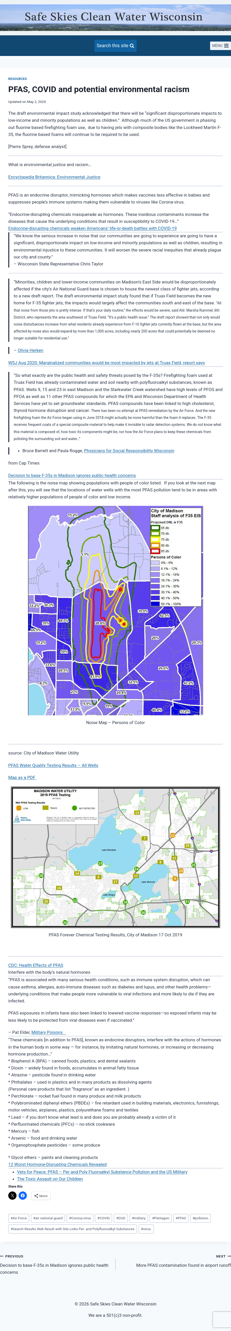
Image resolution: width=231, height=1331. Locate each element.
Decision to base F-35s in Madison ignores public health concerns (72, 475)
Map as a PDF (22, 777)
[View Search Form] (115, 46)
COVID (104, 1218)
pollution (200, 1218)
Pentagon (160, 1218)
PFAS (181, 1218)
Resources (17, 79)
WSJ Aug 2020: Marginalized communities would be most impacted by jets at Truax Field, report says (106, 362)
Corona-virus (80, 1218)
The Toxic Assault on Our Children (50, 1178)
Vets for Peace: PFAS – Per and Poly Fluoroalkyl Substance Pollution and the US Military (102, 1171)
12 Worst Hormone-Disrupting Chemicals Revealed (57, 1164)
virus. (146, 1229)
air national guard (48, 1218)
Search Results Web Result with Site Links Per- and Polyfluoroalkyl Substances (72, 1229)
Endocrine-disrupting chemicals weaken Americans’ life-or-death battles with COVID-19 (92, 228)
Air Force (19, 1218)
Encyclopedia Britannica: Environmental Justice (54, 177)
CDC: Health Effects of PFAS (35, 965)
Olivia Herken (30, 350)
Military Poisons (48, 1032)
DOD (120, 1218)
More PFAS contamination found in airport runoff (175, 1260)
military (139, 1218)
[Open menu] (220, 46)
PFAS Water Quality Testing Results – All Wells (53, 765)
